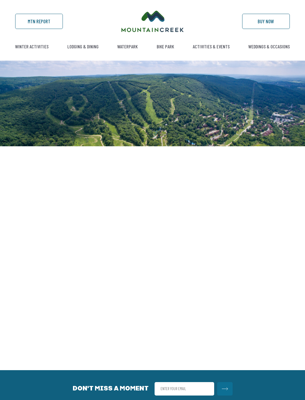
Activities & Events (211, 46)
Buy (266, 21)
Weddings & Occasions (269, 46)
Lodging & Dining (83, 46)
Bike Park (165, 46)
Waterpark (127, 46)
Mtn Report (39, 21)
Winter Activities (32, 46)
